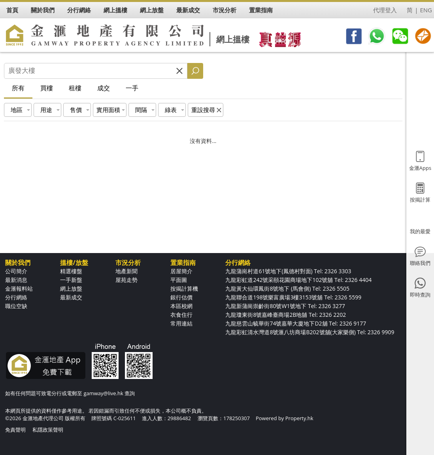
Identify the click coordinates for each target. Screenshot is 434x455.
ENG (426, 10)
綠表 (171, 110)
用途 (46, 110)
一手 (132, 88)
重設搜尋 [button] (203, 110)
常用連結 (181, 323)
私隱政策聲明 (47, 429)
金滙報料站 (19, 288)
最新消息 (16, 280)
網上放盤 (71, 288)
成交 (103, 88)
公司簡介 (16, 271)
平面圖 (178, 280)
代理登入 (385, 10)
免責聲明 (15, 429)
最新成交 (71, 297)
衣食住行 (181, 314)
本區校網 (181, 306)
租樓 (75, 88)
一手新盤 (71, 280)
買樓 (46, 88)
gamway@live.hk (103, 393)
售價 (76, 110)
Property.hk (299, 418)
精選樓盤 (71, 271)
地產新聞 (126, 271)
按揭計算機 (184, 288)
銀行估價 (181, 297)
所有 (18, 88)
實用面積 (108, 110)
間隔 (141, 110)
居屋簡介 (181, 271)
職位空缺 (16, 306)
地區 (17, 110)
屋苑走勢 (126, 280)
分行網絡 (16, 297)
